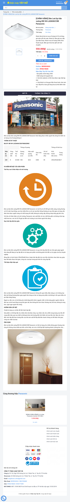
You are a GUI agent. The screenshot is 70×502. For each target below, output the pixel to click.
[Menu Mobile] (4, 2)
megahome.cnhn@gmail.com (16, 483)
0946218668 (44, 69)
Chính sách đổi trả (52, 443)
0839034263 (46, 66)
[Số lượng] (41, 56)
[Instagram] (38, 463)
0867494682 (23, 485)
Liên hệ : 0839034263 (45, 60)
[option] (19, 32)
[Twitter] (30, 463)
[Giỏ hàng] (65, 3)
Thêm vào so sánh (41, 64)
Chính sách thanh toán (53, 438)
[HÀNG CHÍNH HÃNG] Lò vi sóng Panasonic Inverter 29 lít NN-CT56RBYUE (35, 419)
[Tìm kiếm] (64, 8)
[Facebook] (26, 463)
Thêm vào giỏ (53, 56)
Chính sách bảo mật (52, 446)
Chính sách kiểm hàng (53, 440)
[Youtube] (34, 463)
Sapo (50, 498)
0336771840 (20, 488)
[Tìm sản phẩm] (32, 8)
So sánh (35, 426)
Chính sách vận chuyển (53, 435)
